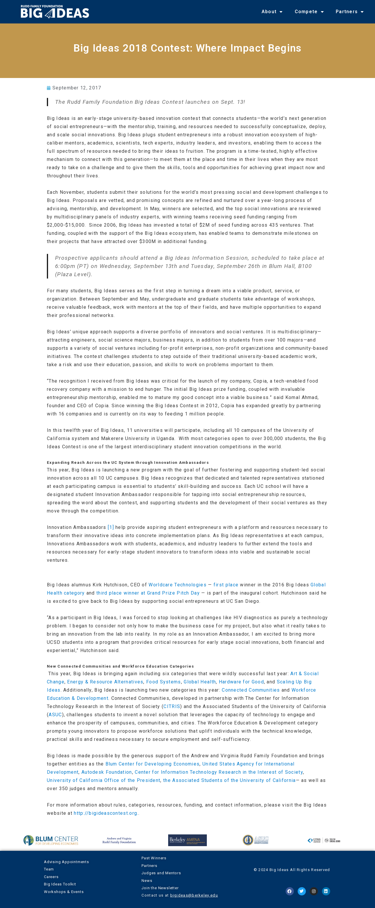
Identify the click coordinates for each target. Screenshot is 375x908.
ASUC (55, 714)
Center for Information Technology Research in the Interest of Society (219, 772)
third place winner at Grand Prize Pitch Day (148, 593)
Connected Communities (251, 690)
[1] (111, 527)
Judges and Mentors (161, 873)
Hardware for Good (241, 682)
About (272, 11)
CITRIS (171, 706)
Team (49, 869)
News (147, 880)
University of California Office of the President (103, 780)
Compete (309, 11)
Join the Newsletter (160, 888)
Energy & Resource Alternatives (105, 682)
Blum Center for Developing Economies (152, 764)
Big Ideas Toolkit (60, 884)
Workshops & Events (63, 892)
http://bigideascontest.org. (106, 813)
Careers (51, 877)
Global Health (200, 682)
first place (226, 585)
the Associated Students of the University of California (229, 780)
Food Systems (163, 682)
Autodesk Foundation (106, 772)
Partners (350, 11)
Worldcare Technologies (178, 585)
